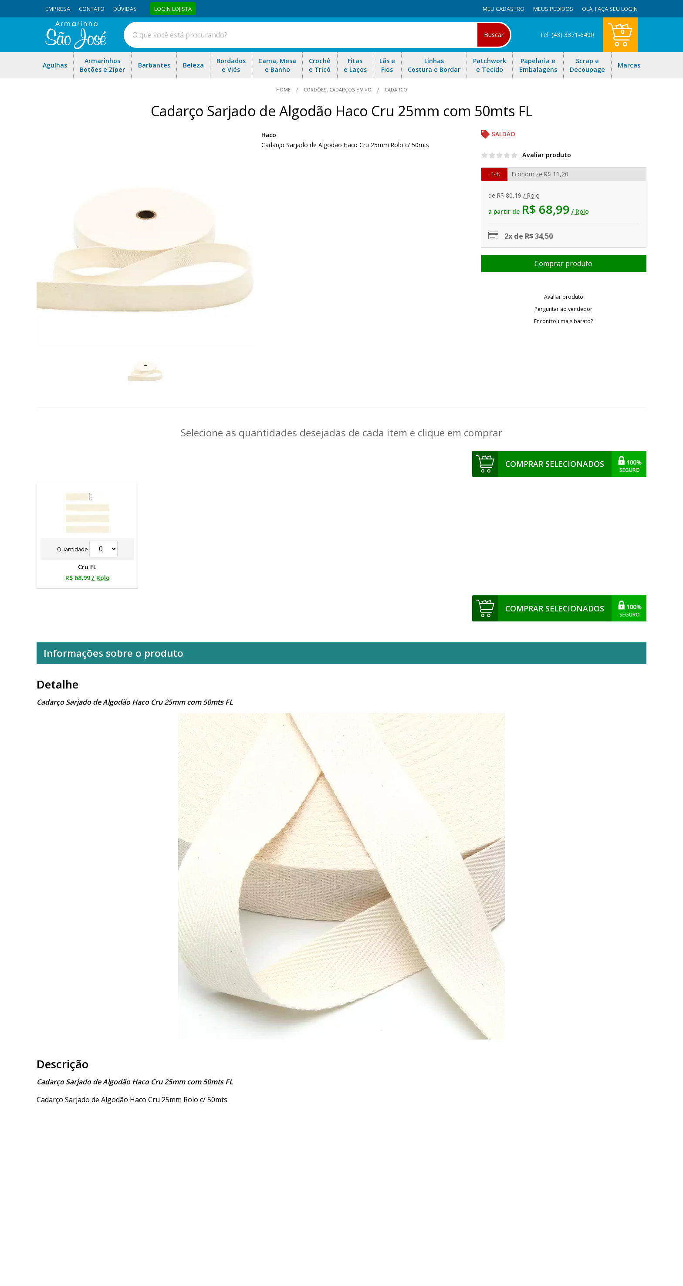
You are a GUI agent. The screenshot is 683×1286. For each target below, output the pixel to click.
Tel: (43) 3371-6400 (567, 34)
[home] (75, 46)
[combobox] (317, 35)
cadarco (395, 89)
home (284, 89)
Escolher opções (563, 263)
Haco (268, 135)
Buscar (494, 34)
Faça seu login (616, 9)
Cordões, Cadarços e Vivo (337, 89)
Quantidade (87, 549)
